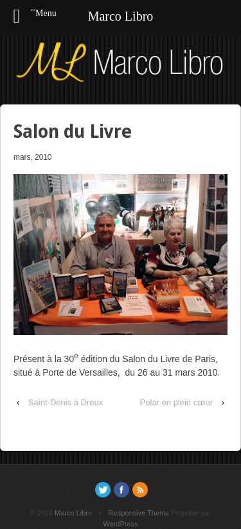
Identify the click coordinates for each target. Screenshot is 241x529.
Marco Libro (73, 513)
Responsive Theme (139, 513)
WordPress (120, 524)
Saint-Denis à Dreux (65, 402)
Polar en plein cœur (176, 402)
